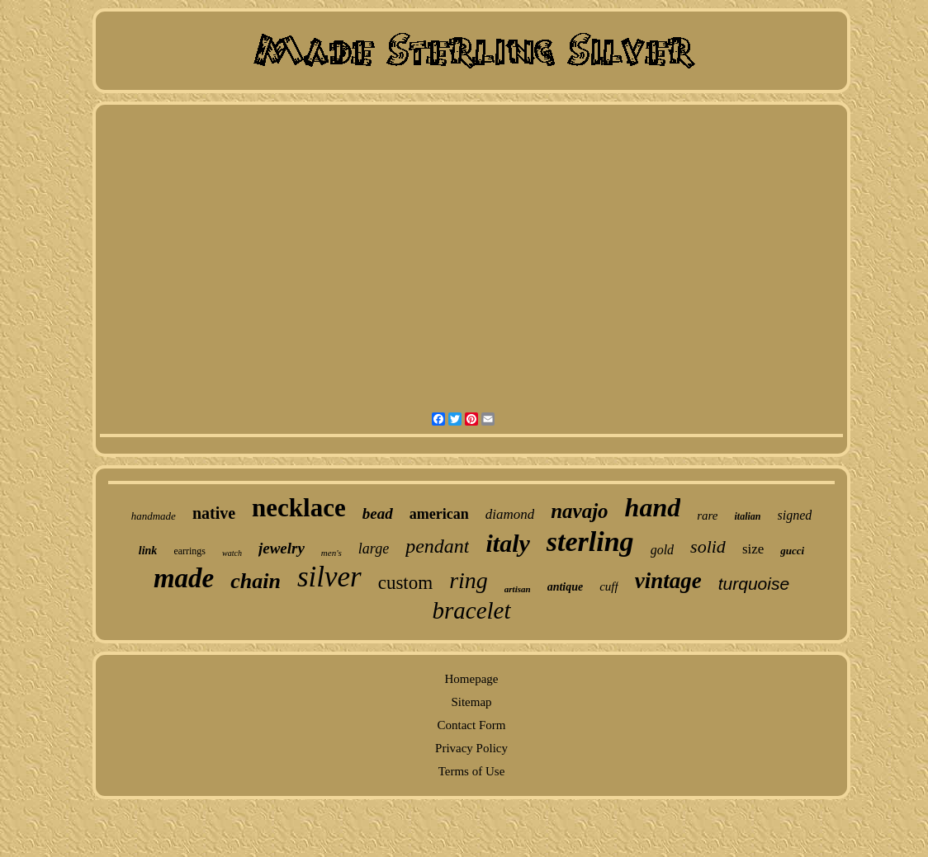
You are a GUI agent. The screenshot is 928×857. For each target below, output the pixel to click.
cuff (608, 586)
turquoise (753, 583)
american (439, 514)
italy (507, 543)
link (148, 550)
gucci (792, 550)
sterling (590, 541)
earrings (189, 551)
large (373, 548)
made (184, 578)
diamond (510, 514)
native (213, 513)
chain (255, 581)
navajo (579, 511)
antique (565, 587)
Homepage (472, 678)
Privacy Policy (471, 748)
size (753, 549)
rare (707, 515)
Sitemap (471, 702)
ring (468, 580)
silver (329, 577)
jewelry (281, 548)
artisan (517, 589)
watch (232, 553)
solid (708, 546)
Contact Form (472, 725)
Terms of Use (471, 771)
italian (747, 516)
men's (331, 553)
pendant (437, 546)
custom (405, 582)
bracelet (471, 610)
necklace (299, 507)
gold (662, 550)
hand (653, 507)
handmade (153, 516)
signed (795, 515)
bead (377, 513)
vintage (668, 580)
